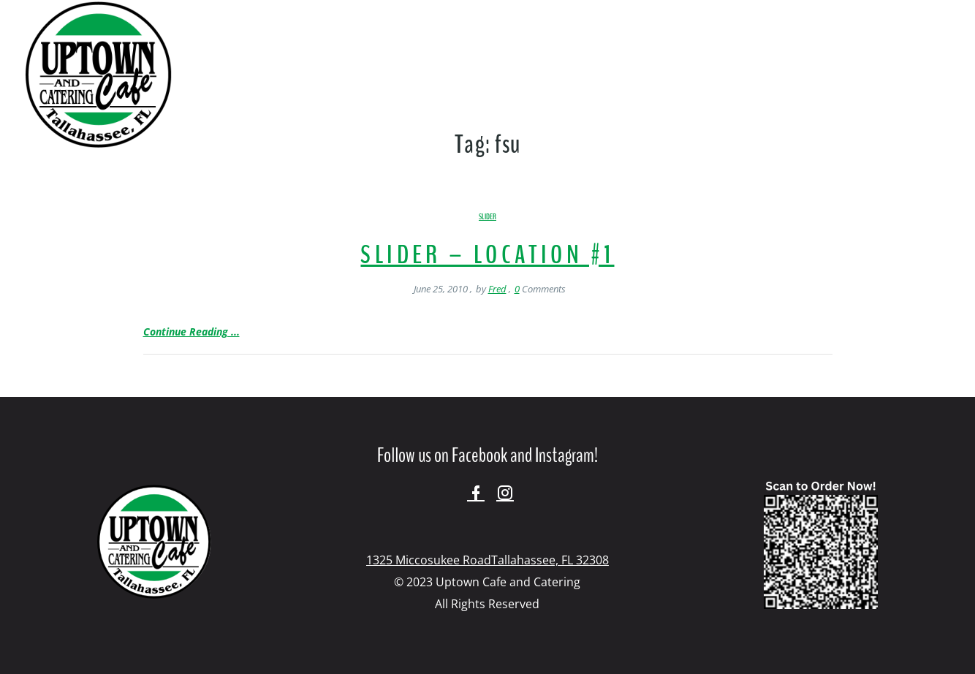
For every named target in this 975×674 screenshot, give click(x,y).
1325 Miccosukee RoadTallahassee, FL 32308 (487, 560)
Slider (487, 216)
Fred (497, 288)
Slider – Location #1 (487, 255)
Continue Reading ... (191, 331)
